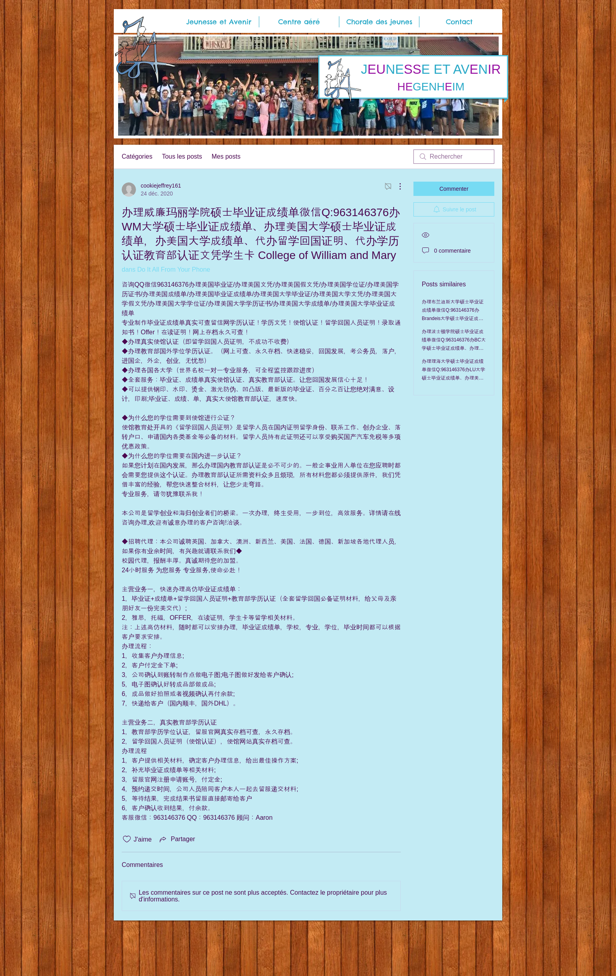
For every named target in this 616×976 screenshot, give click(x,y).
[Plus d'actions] (396, 186)
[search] (453, 157)
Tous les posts (182, 156)
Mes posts (226, 156)
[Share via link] (176, 839)
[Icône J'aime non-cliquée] (127, 839)
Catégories (137, 156)
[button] (219, 21)
